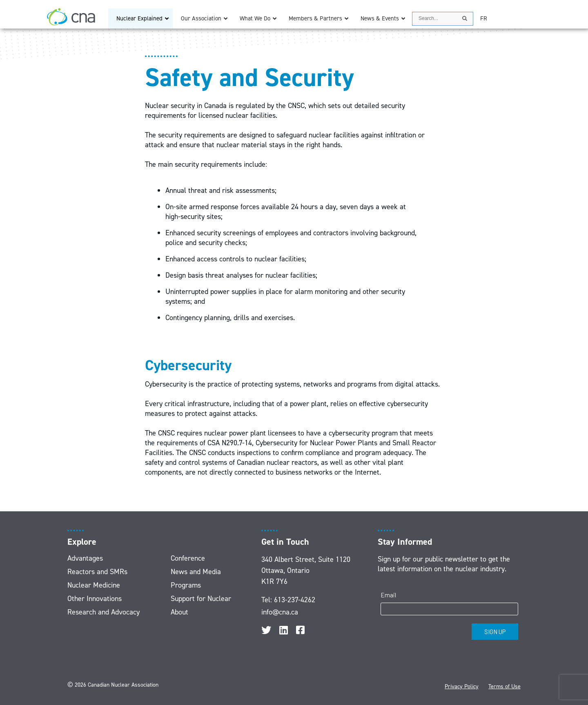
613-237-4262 (294, 600)
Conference (188, 558)
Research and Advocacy (103, 612)
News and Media (196, 572)
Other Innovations (94, 598)
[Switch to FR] (483, 19)
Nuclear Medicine (93, 585)
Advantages (85, 558)
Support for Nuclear (201, 598)
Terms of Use (504, 686)
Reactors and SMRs (97, 572)
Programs (186, 585)
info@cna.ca (279, 612)
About (179, 612)
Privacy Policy (462, 686)
